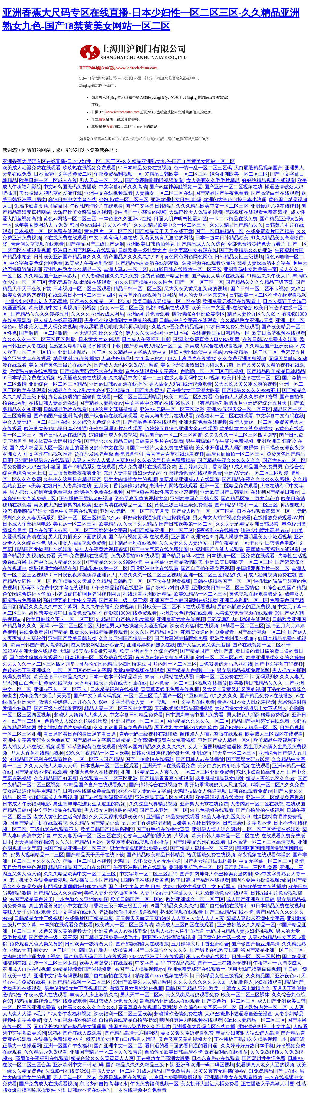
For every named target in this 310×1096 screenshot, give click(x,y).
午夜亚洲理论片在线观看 (140, 867)
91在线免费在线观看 (65, 237)
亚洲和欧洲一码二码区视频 (205, 1064)
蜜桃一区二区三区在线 (219, 657)
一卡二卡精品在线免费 (233, 218)
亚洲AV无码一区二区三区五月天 (134, 511)
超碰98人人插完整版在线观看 (211, 733)
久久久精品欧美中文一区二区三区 (212, 205)
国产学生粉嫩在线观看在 (36, 657)
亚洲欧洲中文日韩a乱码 (176, 199)
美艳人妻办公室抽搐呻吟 (110, 892)
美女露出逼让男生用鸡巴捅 (31, 791)
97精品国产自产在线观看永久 (95, 784)
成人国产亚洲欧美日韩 (250, 899)
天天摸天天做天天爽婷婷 (142, 918)
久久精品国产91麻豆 (55, 778)
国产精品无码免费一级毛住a (109, 937)
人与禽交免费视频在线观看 (244, 613)
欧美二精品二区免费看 (188, 396)
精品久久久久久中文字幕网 (48, 606)
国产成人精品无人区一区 (36, 447)
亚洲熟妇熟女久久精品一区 (72, 269)
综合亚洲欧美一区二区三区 (239, 174)
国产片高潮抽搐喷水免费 (181, 638)
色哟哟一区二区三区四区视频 (212, 371)
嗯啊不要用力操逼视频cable (260, 880)
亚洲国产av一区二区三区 (137, 721)
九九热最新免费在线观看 (221, 892)
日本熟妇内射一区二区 (103, 568)
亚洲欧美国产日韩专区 (224, 492)
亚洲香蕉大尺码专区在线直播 (203, 1026)
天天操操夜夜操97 (33, 842)
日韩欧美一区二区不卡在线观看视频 (268, 294)
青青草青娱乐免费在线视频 (164, 657)
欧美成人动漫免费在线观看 (31, 167)
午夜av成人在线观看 (45, 994)
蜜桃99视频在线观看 (167, 307)
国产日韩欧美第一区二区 (186, 523)
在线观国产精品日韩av (275, 492)
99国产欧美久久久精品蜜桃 (142, 982)
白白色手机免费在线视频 (45, 683)
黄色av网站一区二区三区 (69, 218)
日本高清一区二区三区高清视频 (261, 842)
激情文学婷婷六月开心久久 (67, 702)
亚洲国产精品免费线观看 (173, 816)
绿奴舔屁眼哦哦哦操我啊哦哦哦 (113, 326)
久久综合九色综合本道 (96, 422)
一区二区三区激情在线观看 (271, 829)
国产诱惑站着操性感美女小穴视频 (161, 492)
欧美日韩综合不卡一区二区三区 (60, 619)
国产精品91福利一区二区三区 (246, 504)
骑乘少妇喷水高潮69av (265, 530)
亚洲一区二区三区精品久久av (89, 517)
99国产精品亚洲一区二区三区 (161, 530)
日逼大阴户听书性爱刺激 (180, 218)
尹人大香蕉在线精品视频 (37, 753)
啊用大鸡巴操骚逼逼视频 (254, 969)
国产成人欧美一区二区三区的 (203, 511)
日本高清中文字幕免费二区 (63, 174)
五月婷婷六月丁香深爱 (203, 466)
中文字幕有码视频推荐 (48, 454)
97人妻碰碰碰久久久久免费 (110, 275)
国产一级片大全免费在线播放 (161, 447)
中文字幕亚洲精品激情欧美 (174, 562)
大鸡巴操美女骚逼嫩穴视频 (82, 212)
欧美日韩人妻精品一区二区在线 (166, 301)
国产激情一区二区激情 (43, 333)
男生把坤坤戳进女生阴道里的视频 (90, 803)
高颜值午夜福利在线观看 (272, 549)
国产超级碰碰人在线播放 (142, 943)
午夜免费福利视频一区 (118, 174)
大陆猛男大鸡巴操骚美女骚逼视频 (131, 625)
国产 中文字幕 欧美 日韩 (134, 886)
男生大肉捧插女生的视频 (130, 479)
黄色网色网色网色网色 (188, 256)
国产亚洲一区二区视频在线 (233, 186)
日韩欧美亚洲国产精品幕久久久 (67, 256)
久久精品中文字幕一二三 (135, 377)
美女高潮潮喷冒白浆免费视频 (164, 740)
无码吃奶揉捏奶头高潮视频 (183, 708)
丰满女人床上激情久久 (246, 988)
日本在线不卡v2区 (48, 530)
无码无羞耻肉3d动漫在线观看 (80, 282)
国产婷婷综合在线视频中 (155, 784)
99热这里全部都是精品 (113, 409)
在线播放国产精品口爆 (89, 918)
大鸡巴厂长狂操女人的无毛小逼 (147, 861)
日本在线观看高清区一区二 (266, 511)
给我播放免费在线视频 (82, 377)
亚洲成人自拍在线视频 (26, 969)
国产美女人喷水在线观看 (218, 275)
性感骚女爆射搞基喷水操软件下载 (85, 345)
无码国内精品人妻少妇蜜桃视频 (240, 931)
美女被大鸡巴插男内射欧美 (63, 504)
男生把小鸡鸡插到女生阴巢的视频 (120, 320)
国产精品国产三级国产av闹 (95, 244)
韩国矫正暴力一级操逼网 (105, 950)
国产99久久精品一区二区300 (100, 301)
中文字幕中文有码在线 (193, 250)
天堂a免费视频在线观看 (83, 555)
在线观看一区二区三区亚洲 (108, 778)
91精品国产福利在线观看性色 (40, 759)
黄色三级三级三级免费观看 (183, 504)
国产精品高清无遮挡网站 (131, 1032)
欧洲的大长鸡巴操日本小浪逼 (234, 199)
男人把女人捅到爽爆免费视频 (40, 492)
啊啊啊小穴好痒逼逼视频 (168, 937)
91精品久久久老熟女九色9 (76, 390)
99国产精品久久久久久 (174, 905)
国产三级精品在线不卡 (229, 912)
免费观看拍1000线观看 (135, 555)
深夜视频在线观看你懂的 (208, 263)
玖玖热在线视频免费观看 (89, 167)
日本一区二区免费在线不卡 (224, 676)
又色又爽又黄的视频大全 (141, 498)
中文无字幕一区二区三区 (265, 861)
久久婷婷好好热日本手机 (247, 1045)
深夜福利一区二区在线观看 (224, 415)
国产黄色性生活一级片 (221, 937)
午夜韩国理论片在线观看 (96, 205)
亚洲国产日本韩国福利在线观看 (183, 600)
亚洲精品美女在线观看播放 (233, 1077)
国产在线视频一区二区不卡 (261, 644)
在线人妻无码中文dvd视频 (192, 377)
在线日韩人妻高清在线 (53, 403)
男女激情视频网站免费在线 (139, 848)
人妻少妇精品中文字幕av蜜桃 (133, 358)
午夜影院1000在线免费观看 (128, 613)
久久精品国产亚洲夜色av (271, 345)
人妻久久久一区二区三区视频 (149, 574)
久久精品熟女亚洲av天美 (246, 320)
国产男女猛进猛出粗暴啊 (210, 861)
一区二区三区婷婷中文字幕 (99, 530)
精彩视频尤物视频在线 (53, 568)
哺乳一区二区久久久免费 (277, 784)
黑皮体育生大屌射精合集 (55, 441)
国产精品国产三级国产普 (206, 651)
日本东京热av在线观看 (216, 1058)
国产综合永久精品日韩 (108, 441)
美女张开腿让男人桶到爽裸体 (226, 447)
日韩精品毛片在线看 (65, 409)
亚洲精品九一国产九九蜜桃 (135, 390)
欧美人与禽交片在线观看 (166, 415)
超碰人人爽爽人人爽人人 (80, 714)
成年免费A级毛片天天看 (45, 695)
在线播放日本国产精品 (94, 880)
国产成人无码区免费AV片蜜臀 (126, 364)
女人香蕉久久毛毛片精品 (213, 180)
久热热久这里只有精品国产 (72, 479)
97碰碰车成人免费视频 (113, 434)
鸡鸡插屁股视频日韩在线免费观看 (50, 1001)
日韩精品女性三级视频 (239, 256)
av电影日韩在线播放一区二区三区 (185, 269)
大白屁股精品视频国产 (258, 167)
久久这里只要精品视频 (153, 803)
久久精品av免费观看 (45, 1051)
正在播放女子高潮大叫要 (193, 390)
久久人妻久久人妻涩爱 (183, 543)
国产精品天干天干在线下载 (164, 231)
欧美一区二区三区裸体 (245, 994)
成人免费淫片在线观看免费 (147, 466)
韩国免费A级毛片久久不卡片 (100, 225)
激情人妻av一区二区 (250, 422)
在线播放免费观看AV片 (278, 517)
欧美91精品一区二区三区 (200, 593)
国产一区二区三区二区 (199, 282)
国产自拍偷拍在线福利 (149, 759)
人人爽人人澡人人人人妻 (197, 918)
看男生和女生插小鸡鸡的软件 (185, 727)
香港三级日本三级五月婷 (120, 905)
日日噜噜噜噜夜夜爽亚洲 (74, 473)
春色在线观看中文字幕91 (151, 371)
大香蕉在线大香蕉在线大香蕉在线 (110, 683)
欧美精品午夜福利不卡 (277, 740)
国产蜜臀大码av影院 (247, 759)
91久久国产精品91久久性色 (143, 282)
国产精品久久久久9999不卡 (251, 390)
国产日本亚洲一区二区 (164, 810)
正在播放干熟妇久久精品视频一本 (251, 1039)
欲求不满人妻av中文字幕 (144, 791)
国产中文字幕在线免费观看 (159, 549)
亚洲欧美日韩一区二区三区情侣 (225, 587)
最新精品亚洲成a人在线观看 (189, 479)
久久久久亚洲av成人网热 (97, 314)
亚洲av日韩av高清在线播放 (118, 384)
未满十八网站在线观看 (173, 485)
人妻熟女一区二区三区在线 (164, 193)
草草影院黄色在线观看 (92, 746)
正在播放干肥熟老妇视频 (85, 498)
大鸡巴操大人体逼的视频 (195, 212)
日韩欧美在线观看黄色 (144, 880)
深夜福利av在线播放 (217, 530)
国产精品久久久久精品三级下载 (259, 282)
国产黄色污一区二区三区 (228, 1001)
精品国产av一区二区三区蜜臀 (171, 434)
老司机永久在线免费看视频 (38, 880)
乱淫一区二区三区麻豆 (53, 962)
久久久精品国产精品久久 (236, 225)
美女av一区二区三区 (74, 523)
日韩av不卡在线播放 (89, 1090)
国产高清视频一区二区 (261, 632)
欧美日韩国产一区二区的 (137, 899)
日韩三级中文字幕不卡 (247, 822)
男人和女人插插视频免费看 (222, 517)
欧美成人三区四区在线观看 (274, 733)
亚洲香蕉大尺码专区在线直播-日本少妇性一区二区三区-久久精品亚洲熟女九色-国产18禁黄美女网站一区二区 (118, 161)
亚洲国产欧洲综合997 (194, 536)
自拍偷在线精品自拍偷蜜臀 (128, 1020)
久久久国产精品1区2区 (154, 632)
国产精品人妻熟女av (101, 403)
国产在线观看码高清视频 (106, 797)
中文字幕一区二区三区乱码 (148, 873)
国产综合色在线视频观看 (110, 415)
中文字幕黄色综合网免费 (36, 263)
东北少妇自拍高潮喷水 (260, 772)
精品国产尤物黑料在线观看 (43, 549)
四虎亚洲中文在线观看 (154, 568)
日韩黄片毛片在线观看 (159, 441)
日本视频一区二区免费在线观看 (48, 231)
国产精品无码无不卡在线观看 (91, 371)
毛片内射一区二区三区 (172, 663)
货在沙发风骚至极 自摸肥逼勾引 (108, 454)
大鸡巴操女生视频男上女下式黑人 (251, 708)
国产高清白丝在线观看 (275, 193)
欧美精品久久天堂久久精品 (128, 523)
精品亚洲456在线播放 (76, 358)
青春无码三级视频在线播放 (148, 733)
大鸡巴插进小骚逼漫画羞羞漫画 (238, 1013)
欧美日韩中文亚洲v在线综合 (221, 307)
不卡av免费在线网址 (207, 956)
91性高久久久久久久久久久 (87, 1007)
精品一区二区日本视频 (87, 861)
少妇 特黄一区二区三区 (123, 199)
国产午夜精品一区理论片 (236, 543)
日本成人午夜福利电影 (146, 339)
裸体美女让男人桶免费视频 (48, 326)
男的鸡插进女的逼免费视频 (246, 606)
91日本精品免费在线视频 (144, 167)
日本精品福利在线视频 (132, 543)
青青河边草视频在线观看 (37, 244)
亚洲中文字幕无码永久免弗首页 (36, 740)
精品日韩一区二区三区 (137, 288)
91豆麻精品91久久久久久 (210, 695)
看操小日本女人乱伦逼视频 (246, 702)
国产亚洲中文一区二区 (118, 1045)
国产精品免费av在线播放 (266, 695)
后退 (102, 119)
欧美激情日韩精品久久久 (60, 676)
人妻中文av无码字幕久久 (166, 892)
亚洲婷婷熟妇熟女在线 (151, 644)
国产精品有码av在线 (183, 555)
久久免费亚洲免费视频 (242, 358)
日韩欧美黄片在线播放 (262, 886)
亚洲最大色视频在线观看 (186, 613)
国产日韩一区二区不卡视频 (259, 288)
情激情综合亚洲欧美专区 (198, 314)
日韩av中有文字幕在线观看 (188, 320)
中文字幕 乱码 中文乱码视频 (165, 962)
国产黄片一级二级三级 (123, 600)
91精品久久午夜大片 (268, 275)
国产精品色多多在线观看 (149, 422)
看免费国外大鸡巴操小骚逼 (31, 466)
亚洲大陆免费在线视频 (203, 422)
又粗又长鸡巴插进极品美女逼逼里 (70, 1026)
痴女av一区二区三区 (121, 307)
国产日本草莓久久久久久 (161, 950)
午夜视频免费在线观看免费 (193, 473)
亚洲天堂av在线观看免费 (168, 765)
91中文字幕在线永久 (75, 912)
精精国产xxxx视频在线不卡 (164, 975)
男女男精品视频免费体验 (243, 670)
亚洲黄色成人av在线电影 (121, 931)
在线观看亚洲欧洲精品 (147, 593)
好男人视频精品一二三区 (37, 854)
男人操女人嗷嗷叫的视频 (110, 810)
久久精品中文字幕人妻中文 (137, 352)
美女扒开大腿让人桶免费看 (210, 1083)
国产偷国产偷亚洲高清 (58, 415)
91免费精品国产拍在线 (273, 1071)
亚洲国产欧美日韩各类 (72, 638)
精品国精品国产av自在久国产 (79, 867)
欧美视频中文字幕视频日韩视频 (63, 307)
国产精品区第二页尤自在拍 (250, 498)
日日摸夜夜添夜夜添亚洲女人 (84, 574)
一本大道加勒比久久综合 (96, 333)
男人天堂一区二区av (101, 180)
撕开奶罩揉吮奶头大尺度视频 (217, 784)
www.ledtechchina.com (123, 112)
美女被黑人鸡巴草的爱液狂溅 (50, 193)
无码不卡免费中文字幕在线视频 (54, 587)
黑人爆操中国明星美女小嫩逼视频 (255, 536)
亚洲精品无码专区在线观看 (164, 797)
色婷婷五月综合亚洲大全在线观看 (181, 428)
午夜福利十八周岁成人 (277, 962)
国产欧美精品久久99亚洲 (245, 250)
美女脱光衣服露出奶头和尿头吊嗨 (198, 364)
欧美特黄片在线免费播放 (246, 428)
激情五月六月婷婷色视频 (136, 988)
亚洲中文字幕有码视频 (58, 975)
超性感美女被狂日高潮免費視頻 (63, 613)
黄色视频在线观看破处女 (255, 593)
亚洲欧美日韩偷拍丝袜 (150, 244)
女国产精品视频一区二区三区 (79, 982)
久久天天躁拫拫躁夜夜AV (116, 816)
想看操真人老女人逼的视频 (265, 1064)
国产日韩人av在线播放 (62, 434)
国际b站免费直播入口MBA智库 (206, 339)
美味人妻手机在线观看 (26, 912)
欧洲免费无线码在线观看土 (232, 301)
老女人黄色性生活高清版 (60, 816)
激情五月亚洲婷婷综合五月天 (256, 403)
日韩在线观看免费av (250, 791)
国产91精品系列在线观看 (89, 466)
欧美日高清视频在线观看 (278, 333)
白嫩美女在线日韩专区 (196, 822)
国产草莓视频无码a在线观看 (138, 536)
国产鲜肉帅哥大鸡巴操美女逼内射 (216, 873)
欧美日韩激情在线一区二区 (251, 377)
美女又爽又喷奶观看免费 (192, 994)
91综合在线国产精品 (284, 587)
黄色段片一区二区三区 (108, 231)
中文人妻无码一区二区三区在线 (36, 422)
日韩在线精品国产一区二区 (222, 581)
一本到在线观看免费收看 (66, 924)
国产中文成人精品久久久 (55, 562)
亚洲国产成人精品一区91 (224, 740)
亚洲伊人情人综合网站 (216, 829)
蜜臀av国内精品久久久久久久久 (152, 746)
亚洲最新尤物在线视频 (275, 205)
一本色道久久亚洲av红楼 (125, 218)
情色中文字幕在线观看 (73, 511)
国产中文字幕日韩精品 (149, 205)
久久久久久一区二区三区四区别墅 (39, 339)
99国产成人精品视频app (139, 969)
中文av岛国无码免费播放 (69, 186)
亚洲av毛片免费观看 (148, 314)
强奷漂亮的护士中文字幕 (70, 600)
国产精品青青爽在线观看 (166, 778)
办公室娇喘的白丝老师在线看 (79, 396)
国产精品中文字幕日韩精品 (101, 740)
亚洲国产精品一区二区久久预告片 (106, 1051)
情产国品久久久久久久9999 (133, 256)
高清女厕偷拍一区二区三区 (235, 454)
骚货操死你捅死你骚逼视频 (128, 912)
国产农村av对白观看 (167, 587)
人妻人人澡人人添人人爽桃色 (103, 460)
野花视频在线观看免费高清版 (256, 212)
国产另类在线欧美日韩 (214, 950)
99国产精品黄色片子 (31, 899)
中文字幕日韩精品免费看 (136, 714)
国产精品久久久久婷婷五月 (40, 314)
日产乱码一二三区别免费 (250, 867)
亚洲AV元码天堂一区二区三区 (238, 409)
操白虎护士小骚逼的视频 (140, 212)
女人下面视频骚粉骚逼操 (214, 746)
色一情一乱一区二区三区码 (203, 167)
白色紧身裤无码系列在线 (225, 663)
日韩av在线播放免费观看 (89, 791)
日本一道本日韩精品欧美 (222, 237)
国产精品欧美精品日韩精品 (276, 371)
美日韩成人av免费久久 (113, 1001)
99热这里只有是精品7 (199, 403)
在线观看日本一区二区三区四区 (82, 294)
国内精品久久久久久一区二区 (197, 721)
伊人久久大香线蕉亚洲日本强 (157, 333)
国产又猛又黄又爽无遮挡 (203, 644)
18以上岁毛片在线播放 (191, 358)
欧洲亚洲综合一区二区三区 (195, 899)
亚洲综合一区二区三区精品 (58, 384)
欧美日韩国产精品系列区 (107, 829)
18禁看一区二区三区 (242, 625)
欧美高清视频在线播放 (219, 797)
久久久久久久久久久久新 (200, 982)
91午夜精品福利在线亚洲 (116, 587)
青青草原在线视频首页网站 (147, 294)
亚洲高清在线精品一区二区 (123, 504)
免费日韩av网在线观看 (123, 1077)
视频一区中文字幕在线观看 (186, 702)
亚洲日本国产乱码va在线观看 (84, 250)
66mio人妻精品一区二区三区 (254, 1020)
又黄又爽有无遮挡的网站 (166, 237)
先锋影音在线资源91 (67, 1071)
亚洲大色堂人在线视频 (94, 772)
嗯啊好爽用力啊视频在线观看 (190, 1020)
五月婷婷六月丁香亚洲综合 (200, 943)
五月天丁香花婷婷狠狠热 (120, 485)
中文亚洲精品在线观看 (57, 810)
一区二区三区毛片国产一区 (153, 695)
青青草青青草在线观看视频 (175, 454)
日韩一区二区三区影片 (256, 956)
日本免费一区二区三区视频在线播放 (188, 683)
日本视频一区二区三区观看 (82, 288)
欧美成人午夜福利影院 (89, 263)
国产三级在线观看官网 (58, 708)
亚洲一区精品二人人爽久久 (149, 772)
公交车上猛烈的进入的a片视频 (156, 835)
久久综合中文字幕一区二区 (208, 1007)
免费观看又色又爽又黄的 (36, 943)
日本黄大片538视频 (99, 339)
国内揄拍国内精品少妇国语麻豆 (112, 663)
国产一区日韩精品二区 (219, 231)
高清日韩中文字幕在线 (72, 199)
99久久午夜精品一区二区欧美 (97, 753)
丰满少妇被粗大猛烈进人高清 (247, 1032)
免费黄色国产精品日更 (165, 275)
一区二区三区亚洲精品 (137, 396)
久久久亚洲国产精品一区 (125, 638)
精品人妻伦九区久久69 (251, 314)
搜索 (109, 127)
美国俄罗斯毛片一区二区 (262, 568)
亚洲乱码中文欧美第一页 (250, 269)
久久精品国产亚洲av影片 (51, 275)
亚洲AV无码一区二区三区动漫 (172, 409)
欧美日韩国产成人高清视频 (40, 644)
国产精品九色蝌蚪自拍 (190, 670)
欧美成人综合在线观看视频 (214, 345)
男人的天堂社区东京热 (203, 294)
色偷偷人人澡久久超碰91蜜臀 (246, 396)
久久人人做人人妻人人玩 (51, 765)
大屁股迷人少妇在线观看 (255, 982)
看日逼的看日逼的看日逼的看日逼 (80, 733)
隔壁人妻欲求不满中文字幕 (255, 918)
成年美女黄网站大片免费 (41, 225)
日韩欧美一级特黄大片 (142, 250)
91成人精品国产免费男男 (255, 466)
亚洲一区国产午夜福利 (67, 1045)
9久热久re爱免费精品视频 (176, 326)
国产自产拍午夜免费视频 (207, 568)
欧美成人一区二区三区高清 (124, 924)
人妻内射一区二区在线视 (257, 803)
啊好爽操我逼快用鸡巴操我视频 (157, 517)
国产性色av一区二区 (284, 460)
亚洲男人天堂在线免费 (204, 803)
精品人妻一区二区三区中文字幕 (118, 708)
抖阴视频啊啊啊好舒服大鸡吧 (74, 886)
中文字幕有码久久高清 (123, 186)
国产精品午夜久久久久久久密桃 (256, 479)
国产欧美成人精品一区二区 (153, 345)
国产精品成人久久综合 (201, 244)
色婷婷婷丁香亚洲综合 (26, 670)
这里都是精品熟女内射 (219, 778)
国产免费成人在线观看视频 (48, 1083)
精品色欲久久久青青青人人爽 (102, 1058)
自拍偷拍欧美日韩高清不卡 (173, 1051)
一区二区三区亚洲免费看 (207, 772)
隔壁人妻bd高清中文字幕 (264, 263)
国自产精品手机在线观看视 (38, 822)
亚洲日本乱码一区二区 (82, 352)
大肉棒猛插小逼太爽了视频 (32, 956)
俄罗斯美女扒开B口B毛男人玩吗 (121, 1039)
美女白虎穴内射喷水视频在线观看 (233, 765)
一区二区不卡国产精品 (98, 759)
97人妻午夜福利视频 (69, 1013)
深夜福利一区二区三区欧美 (123, 1013)
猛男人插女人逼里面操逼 (177, 931)
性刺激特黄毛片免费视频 (65, 727)
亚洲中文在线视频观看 (108, 193)
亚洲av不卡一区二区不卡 (61, 689)
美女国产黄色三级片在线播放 (60, 364)
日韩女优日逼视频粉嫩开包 (160, 753)
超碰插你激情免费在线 (178, 1013)
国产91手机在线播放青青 (163, 829)
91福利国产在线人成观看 (217, 549)
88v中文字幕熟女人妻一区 (126, 702)
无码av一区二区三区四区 (66, 625)
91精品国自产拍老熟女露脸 (125, 619)
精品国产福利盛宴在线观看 (260, 721)
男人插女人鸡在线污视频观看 (180, 384)
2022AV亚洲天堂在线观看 (29, 651)
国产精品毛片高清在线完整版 (148, 263)
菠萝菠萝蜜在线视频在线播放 (138, 842)
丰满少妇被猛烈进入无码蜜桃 (36, 301)
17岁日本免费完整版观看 (232, 326)
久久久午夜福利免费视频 (108, 606)
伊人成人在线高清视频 (58, 320)
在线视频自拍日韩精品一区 (221, 333)
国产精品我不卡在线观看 (41, 772)
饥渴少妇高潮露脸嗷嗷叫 (41, 205)
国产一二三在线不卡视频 (224, 962)
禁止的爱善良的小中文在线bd (96, 447)
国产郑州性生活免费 (263, 1058)
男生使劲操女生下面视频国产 (76, 988)
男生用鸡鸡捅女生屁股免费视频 (220, 441)
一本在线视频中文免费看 (140, 1090)
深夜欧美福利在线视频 (194, 625)
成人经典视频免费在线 (272, 574)
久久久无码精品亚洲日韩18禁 (248, 523)
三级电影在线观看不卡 (54, 829)
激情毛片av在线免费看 (33, 371)
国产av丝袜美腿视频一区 (175, 186)
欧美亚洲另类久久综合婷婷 (149, 651)
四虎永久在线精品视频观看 (99, 632)
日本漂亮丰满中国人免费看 (195, 714)
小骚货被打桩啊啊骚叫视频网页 (87, 593)
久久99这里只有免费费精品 (166, 460)
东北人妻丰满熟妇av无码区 (132, 473)
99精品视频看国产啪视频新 (82, 969)
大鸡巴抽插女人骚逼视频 (199, 791)
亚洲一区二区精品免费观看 (229, 485)
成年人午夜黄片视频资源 (101, 549)
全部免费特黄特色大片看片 (256, 244)
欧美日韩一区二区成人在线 (48, 180)
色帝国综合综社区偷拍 (26, 593)
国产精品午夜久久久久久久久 (228, 460)
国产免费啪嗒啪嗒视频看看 (154, 180)
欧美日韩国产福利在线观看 (200, 880)
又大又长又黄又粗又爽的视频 (196, 288)
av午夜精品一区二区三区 (251, 352)
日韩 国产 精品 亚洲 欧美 (192, 988)
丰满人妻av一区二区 (125, 269)
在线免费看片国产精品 (270, 231)
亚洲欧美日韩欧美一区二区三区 (239, 562)
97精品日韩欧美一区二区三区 (176, 174)
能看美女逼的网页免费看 (208, 632)
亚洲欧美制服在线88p (233, 638)
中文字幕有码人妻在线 (113, 237)
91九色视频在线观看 (212, 810)
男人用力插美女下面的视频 (77, 536)
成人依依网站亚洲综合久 (97, 644)
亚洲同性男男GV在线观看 (42, 460)
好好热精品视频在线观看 (268, 180)
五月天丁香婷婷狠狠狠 (146, 822)
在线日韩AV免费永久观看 (269, 339)
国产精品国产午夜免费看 (222, 193)
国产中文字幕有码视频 (279, 663)
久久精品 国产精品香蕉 (94, 822)
